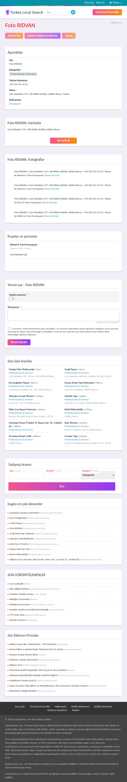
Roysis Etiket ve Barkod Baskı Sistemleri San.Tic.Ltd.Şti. (46, 649)
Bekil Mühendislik (74, 409)
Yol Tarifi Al (63, 140)
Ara (61, 486)
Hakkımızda (60, 706)
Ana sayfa (20, 706)
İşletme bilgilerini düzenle (43, 35)
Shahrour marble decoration (35, 659)
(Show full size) (51, 175)
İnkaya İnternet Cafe (30, 549)
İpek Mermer (72, 423)
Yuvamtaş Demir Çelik (20, 436)
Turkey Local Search (27, 12)
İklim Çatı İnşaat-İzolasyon (22, 409)
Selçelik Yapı (71, 396)
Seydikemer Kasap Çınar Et (33, 680)
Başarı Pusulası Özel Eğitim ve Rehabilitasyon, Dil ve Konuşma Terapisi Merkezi (58, 685)
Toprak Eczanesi (23, 619)
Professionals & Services (23, 74)
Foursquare (15, 103)
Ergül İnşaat (71, 369)
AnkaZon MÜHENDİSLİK (33, 538)
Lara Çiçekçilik (20, 583)
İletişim (75, 710)
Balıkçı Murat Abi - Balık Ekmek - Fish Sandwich (39, 644)
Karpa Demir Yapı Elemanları (80, 383)
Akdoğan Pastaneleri (24, 599)
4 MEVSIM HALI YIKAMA (34, 533)
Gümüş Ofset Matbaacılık (22, 369)
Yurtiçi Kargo (27, 523)
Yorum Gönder (19, 342)
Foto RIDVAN (27, 528)
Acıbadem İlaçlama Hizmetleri (36, 512)
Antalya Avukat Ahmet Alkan (28, 654)
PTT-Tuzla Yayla (28, 614)
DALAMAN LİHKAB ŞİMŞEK (32, 690)
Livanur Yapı (71, 436)
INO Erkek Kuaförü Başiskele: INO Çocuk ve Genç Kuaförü (42, 670)
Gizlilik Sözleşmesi (80, 706)
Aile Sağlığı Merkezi (35, 588)
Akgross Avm (28, 664)
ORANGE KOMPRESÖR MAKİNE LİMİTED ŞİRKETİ (50, 675)
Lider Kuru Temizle (34, 543)
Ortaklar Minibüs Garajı (28, 594)
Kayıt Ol (100, 2)
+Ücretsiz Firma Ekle (107, 12)
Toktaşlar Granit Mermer (22, 396)
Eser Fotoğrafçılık (30, 517)
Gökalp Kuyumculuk (32, 604)
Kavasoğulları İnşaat (19, 383)
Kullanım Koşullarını (57, 710)
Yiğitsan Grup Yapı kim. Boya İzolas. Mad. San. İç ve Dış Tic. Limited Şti (56, 559)
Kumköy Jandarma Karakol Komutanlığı (37, 609)
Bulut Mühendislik (30, 554)
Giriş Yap (89, 2)
